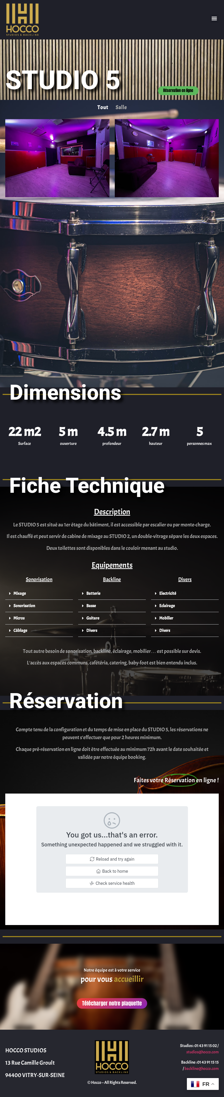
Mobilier (166, 618)
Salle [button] (121, 107)
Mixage (19, 593)
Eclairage (167, 605)
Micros (18, 618)
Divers (91, 630)
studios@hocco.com (202, 1052)
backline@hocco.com (202, 1068)
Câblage (20, 630)
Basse (91, 605)
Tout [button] (102, 107)
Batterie (93, 593)
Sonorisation (24, 605)
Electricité (167, 593)
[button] (214, 18)
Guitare (92, 618)
